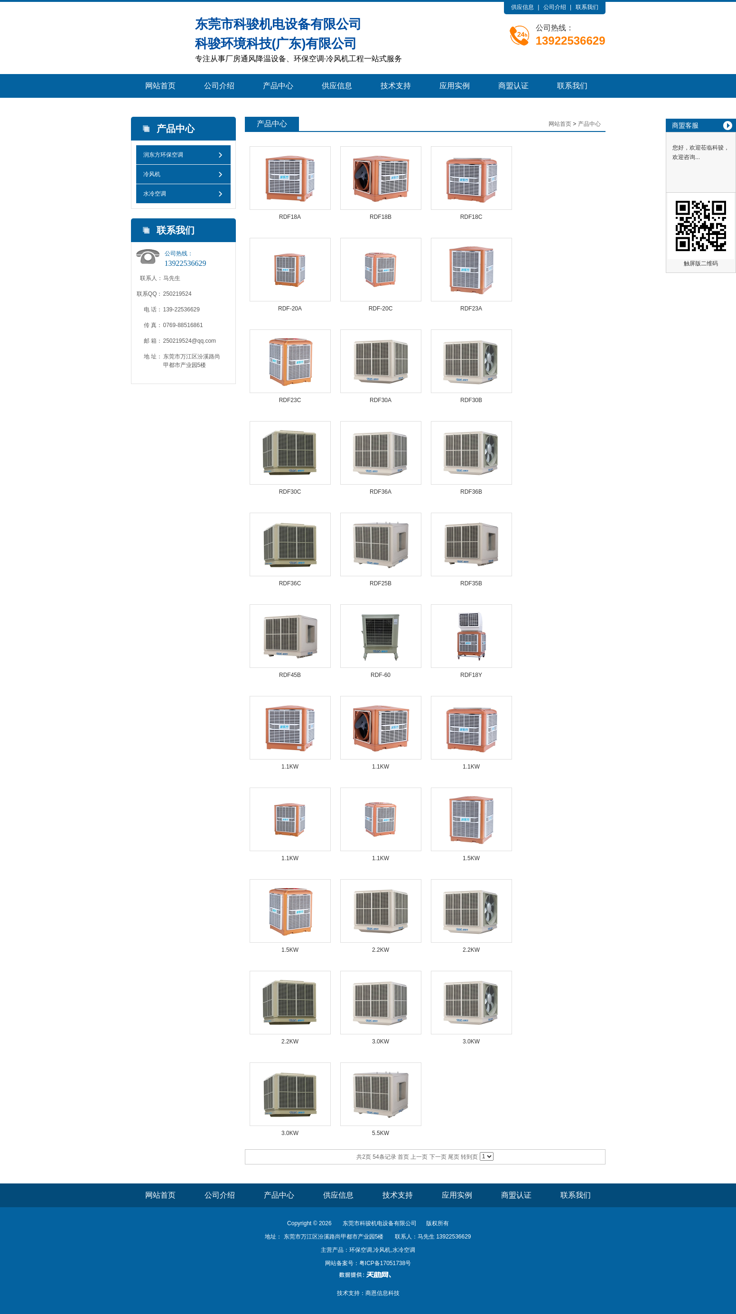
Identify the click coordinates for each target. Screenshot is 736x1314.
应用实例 (454, 86)
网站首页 (160, 86)
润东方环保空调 (163, 154)
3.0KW (380, 1041)
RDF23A (471, 308)
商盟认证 (513, 86)
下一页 (438, 1157)
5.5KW (380, 1133)
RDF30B (471, 400)
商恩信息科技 (382, 1293)
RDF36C (290, 583)
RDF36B (471, 491)
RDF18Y (471, 675)
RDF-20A (290, 308)
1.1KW (289, 766)
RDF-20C (381, 308)
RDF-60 (381, 675)
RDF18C (471, 217)
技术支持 (396, 86)
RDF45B (290, 675)
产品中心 (278, 86)
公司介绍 (554, 7)
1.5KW (471, 858)
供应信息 (522, 7)
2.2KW (380, 950)
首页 (403, 1157)
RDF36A (380, 491)
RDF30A (380, 400)
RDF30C (290, 491)
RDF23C (290, 400)
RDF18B (380, 217)
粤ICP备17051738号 (385, 1263)
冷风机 (151, 174)
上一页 (419, 1157)
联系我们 (587, 7)
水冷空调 (154, 193)
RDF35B (471, 583)
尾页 (453, 1157)
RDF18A (290, 217)
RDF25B (380, 583)
